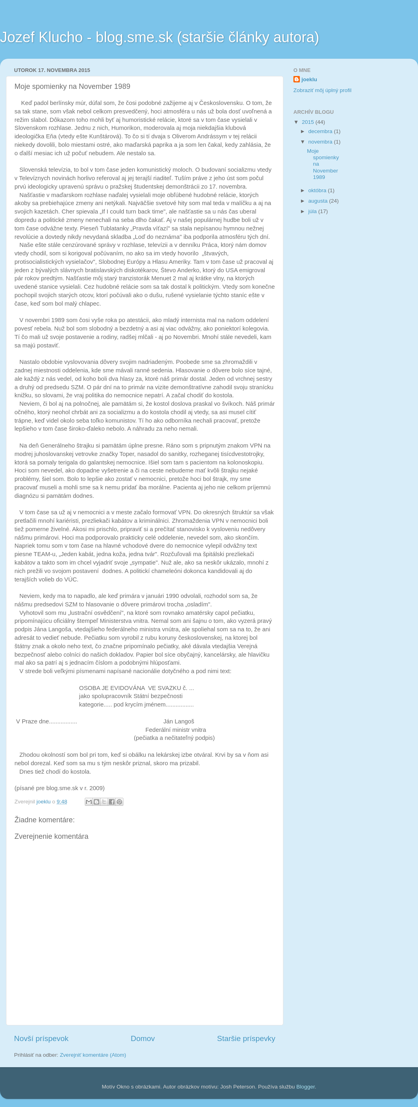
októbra (318, 190)
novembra (321, 142)
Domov (143, 1038)
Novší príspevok (41, 1038)
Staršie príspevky (246, 1038)
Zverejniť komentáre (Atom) (93, 1055)
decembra (321, 131)
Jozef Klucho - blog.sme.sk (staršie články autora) (159, 37)
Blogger (305, 1087)
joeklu (309, 79)
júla (313, 211)
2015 (309, 122)
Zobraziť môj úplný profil (322, 90)
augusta (318, 201)
